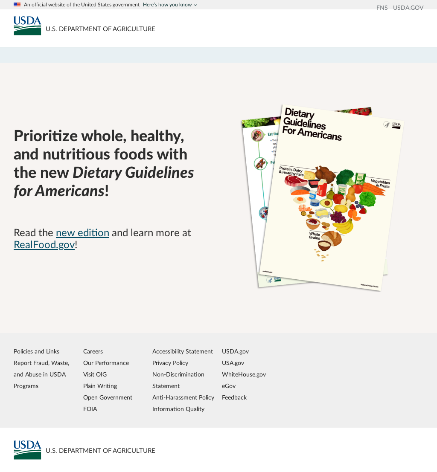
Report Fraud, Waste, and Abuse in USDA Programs (41, 374)
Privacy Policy (170, 363)
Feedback (234, 397)
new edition (82, 233)
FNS (382, 8)
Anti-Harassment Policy (183, 397)
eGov (229, 386)
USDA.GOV (408, 8)
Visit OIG (95, 374)
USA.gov (233, 363)
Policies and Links (36, 351)
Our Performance (106, 363)
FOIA (90, 409)
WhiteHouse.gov (244, 374)
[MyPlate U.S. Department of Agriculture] (27, 25)
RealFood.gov (44, 245)
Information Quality (178, 409)
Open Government (107, 397)
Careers (93, 351)
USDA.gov (235, 351)
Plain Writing (100, 386)
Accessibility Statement (182, 351)
